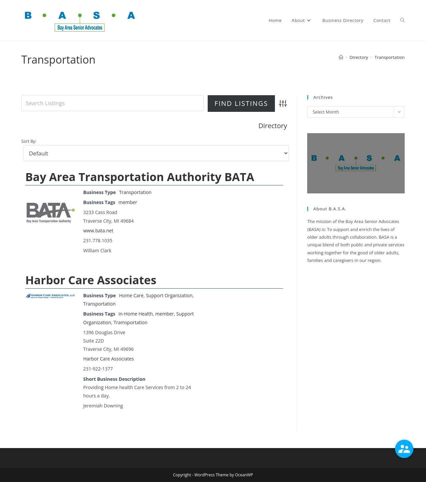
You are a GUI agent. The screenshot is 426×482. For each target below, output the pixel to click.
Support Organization (169, 295)
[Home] (341, 57)
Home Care (131, 295)
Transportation (389, 57)
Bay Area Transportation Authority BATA (139, 176)
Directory (273, 125)
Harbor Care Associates (90, 280)
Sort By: (28, 141)
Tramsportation (130, 322)
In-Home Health (135, 314)
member (127, 202)
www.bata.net (98, 230)
